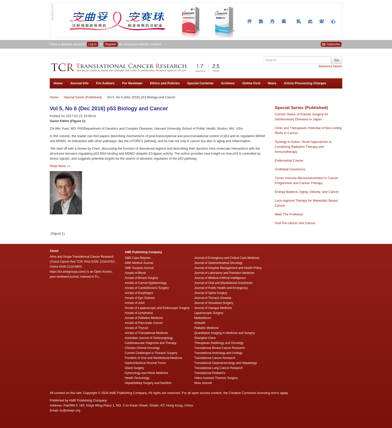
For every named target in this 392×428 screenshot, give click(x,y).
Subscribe (331, 44)
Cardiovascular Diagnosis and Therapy (150, 343)
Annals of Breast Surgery (141, 278)
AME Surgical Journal (139, 268)
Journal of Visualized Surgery (213, 303)
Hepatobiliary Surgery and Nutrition (148, 383)
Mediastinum (202, 318)
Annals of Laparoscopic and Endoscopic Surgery (157, 308)
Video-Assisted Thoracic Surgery (216, 378)
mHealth (200, 323)
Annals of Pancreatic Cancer (144, 323)
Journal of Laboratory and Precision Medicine (224, 273)
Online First (251, 83)
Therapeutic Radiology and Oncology (219, 343)
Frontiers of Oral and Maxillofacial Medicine (153, 358)
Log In (92, 44)
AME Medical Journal (139, 263)
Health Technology (137, 378)
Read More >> (60, 166)
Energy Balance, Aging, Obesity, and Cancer (307, 192)
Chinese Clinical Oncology (142, 348)
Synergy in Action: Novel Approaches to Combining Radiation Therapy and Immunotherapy (303, 147)
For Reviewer (132, 83)
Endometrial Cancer (289, 160)
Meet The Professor (289, 214)
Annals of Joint (134, 303)
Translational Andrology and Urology (218, 353)
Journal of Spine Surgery (210, 293)
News (272, 83)
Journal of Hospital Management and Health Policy (228, 268)
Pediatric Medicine (206, 328)
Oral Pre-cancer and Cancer (295, 223)
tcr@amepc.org (70, 410)
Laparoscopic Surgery (209, 313)
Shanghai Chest (205, 338)
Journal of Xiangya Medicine (213, 308)
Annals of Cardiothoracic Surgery (147, 288)
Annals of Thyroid (136, 328)
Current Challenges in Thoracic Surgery (151, 353)
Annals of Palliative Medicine (144, 318)
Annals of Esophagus (139, 293)
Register (110, 44)
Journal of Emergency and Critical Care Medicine (227, 258)
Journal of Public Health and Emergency (221, 288)
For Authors (105, 83)
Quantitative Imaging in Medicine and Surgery (224, 333)
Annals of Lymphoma (139, 313)
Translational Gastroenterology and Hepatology (225, 363)
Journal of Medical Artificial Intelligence (220, 278)
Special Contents (200, 83)
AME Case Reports (137, 258)
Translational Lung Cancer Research (218, 368)
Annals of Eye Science (140, 298)
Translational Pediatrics (209, 373)
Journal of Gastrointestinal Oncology (218, 263)
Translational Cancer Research (215, 358)
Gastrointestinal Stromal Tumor (145, 363)
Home (58, 83)
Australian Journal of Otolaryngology (149, 338)
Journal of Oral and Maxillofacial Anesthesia (223, 283)
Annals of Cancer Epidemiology (145, 283)
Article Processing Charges (305, 83)
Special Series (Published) (83, 97)
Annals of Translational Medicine (146, 333)
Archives (228, 83)
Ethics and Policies (165, 83)
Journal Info (79, 83)
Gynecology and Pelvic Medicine (146, 373)
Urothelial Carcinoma (290, 169)
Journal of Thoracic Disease (213, 298)
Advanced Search (330, 66)
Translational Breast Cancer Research (219, 348)
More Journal (203, 383)
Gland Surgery (134, 368)
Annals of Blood (135, 273)
